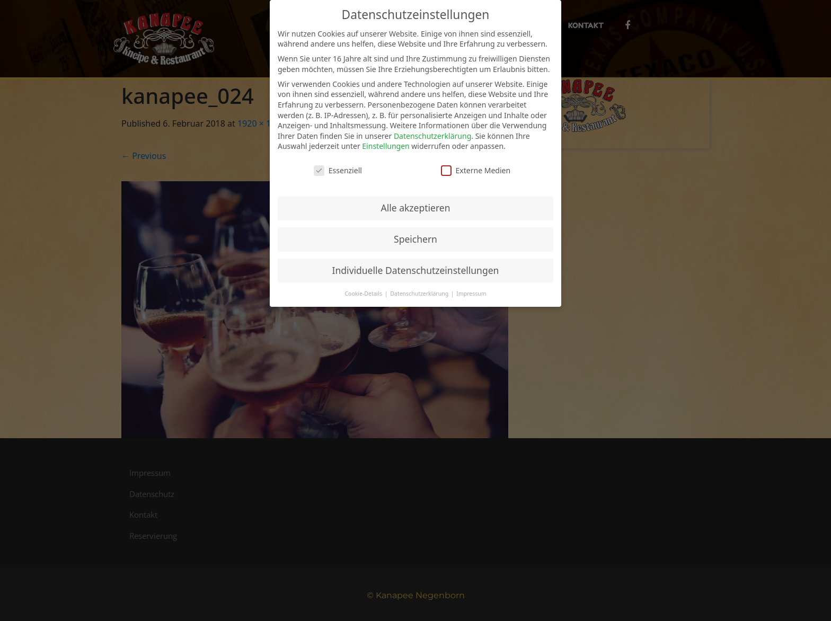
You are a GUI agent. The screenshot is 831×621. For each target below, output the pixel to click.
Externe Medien (475, 170)
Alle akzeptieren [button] (415, 207)
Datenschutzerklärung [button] (420, 293)
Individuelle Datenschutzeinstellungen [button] (415, 270)
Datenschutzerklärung (432, 136)
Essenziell (338, 170)
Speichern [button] (415, 239)
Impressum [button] (471, 293)
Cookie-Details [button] (363, 293)
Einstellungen (385, 146)
